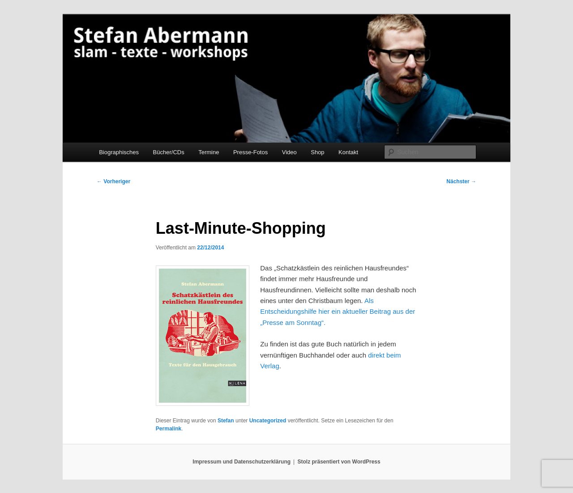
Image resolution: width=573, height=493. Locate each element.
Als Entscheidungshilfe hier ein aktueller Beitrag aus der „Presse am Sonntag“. (337, 311)
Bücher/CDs (168, 152)
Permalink (168, 429)
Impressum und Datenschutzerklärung (241, 462)
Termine (208, 152)
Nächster (461, 181)
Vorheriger (113, 181)
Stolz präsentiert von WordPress (339, 462)
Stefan (226, 420)
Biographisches (119, 152)
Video (289, 152)
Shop (317, 152)
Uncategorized (267, 420)
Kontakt (348, 152)
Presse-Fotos (250, 152)
